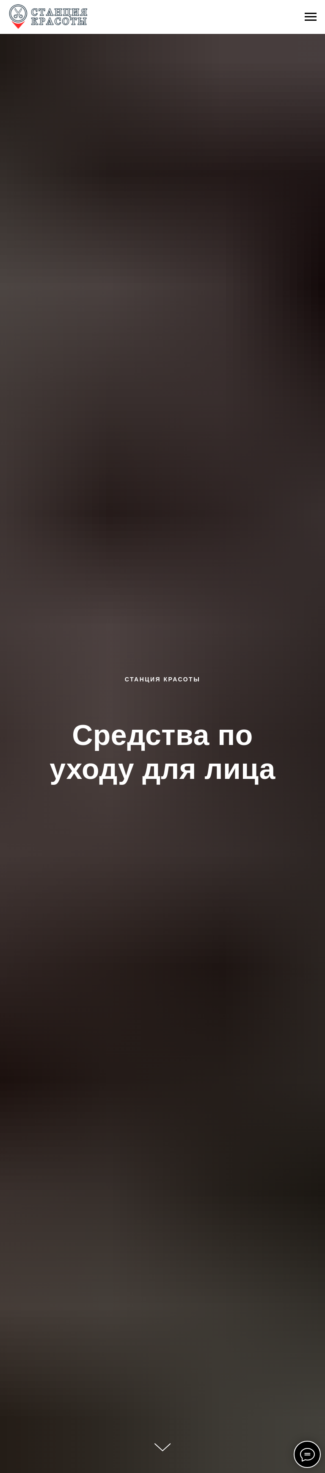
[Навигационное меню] (311, 17)
